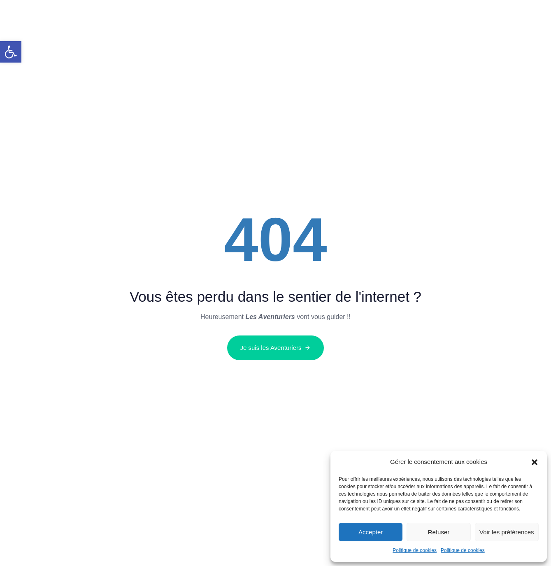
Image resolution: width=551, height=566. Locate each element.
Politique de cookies (415, 550)
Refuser (439, 532)
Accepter (370, 532)
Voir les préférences (506, 532)
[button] (10, 52)
